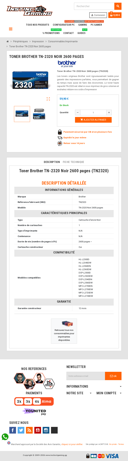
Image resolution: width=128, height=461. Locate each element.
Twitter (21, 430)
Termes (121, 444)
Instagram (46, 430)
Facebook (12, 430)
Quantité (64, 112)
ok (113, 376)
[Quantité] (93, 112)
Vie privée (113, 444)
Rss (29, 430)
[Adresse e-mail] (85, 376)
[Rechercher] (97, 6)
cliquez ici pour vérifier (71, 444)
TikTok (54, 430)
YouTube (37, 430)
